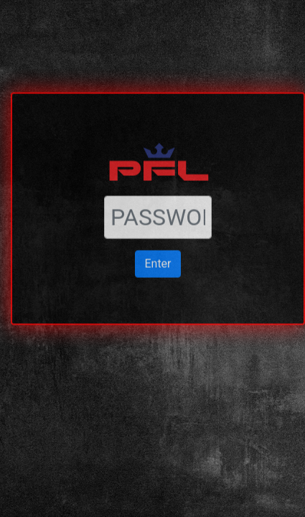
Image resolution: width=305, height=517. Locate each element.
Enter (157, 239)
